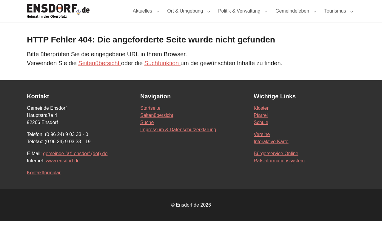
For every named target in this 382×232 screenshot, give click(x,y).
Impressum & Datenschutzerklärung (178, 140)
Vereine (262, 145)
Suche (147, 133)
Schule (261, 133)
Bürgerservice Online (276, 164)
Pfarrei (261, 126)
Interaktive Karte (271, 152)
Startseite (150, 118)
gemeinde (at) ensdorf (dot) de (75, 164)
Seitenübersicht (99, 74)
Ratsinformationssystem (279, 171)
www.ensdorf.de (63, 171)
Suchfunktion (162, 74)
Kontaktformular (44, 183)
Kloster (261, 118)
